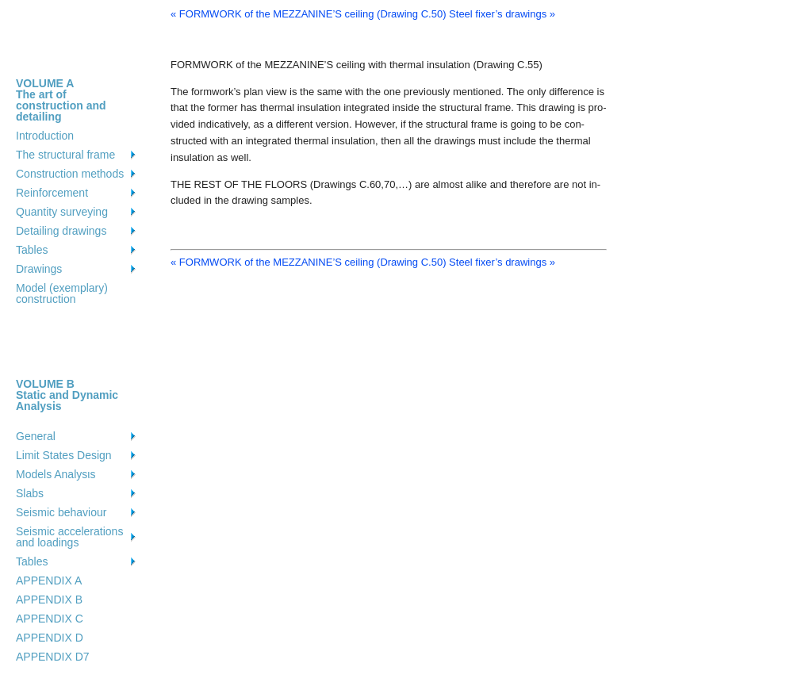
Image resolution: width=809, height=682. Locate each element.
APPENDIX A (49, 580)
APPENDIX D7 (53, 656)
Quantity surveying (62, 211)
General (36, 436)
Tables (32, 249)
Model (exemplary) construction (62, 293)
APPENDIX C (49, 618)
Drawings (39, 268)
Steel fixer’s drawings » (502, 14)
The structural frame (65, 154)
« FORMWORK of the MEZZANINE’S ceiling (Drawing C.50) (308, 14)
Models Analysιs (55, 474)
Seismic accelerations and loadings (69, 537)
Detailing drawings (61, 230)
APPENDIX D (49, 637)
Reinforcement (52, 192)
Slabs (30, 493)
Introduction (45, 135)
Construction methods (70, 173)
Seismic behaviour (61, 512)
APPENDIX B (49, 599)
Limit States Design (64, 455)
